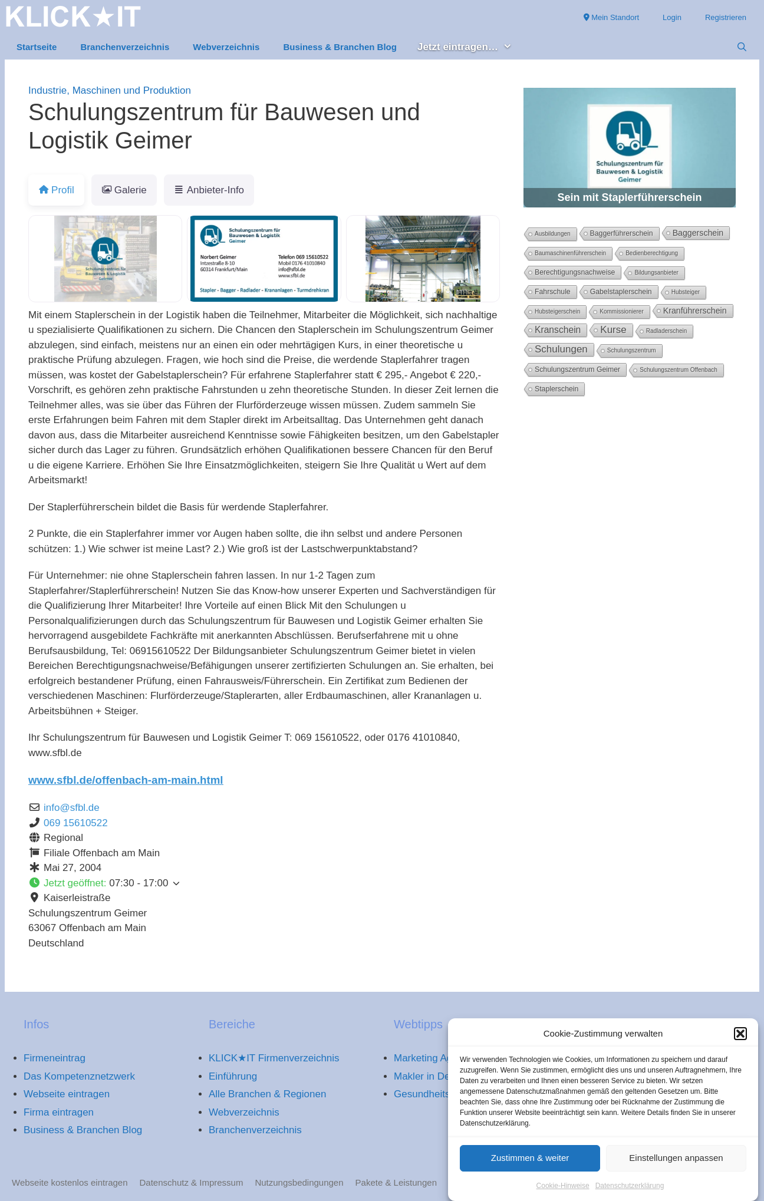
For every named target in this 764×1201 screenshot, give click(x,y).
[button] (740, 1040)
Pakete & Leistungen (396, 1182)
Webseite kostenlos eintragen (70, 1182)
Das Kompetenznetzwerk (79, 1076)
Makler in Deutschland (443, 1076)
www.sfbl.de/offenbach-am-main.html (125, 780)
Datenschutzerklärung (629, 1191)
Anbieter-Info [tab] (209, 190)
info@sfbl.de (72, 807)
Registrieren (725, 17)
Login (672, 17)
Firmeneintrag (54, 1058)
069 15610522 (76, 823)
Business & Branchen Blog (340, 47)
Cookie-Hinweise (563, 1191)
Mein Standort (612, 17)
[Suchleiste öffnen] (742, 47)
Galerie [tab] (124, 190)
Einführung (233, 1076)
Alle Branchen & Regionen (267, 1094)
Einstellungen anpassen (676, 1164)
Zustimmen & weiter (530, 1164)
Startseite (37, 47)
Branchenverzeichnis (124, 47)
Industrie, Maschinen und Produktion (109, 90)
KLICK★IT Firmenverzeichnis (274, 1058)
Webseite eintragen (67, 1094)
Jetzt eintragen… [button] (470, 47)
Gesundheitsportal (434, 1094)
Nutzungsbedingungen (299, 1182)
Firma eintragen (59, 1112)
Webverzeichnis (226, 47)
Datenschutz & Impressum (191, 1182)
